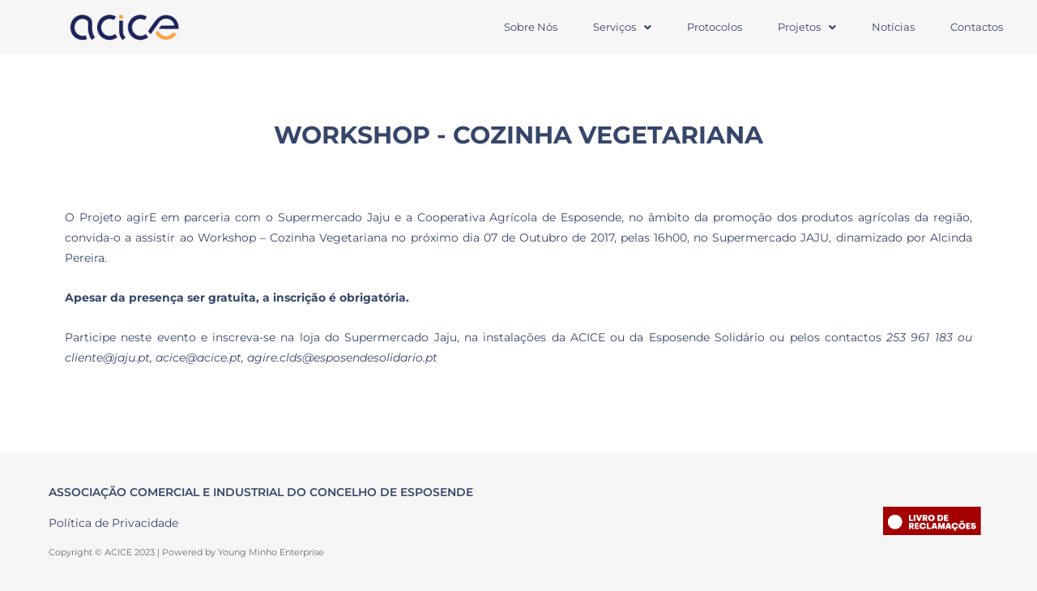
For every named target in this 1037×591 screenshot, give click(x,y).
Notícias (893, 26)
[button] (622, 27)
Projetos (807, 26)
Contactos (976, 26)
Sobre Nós (530, 26)
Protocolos (714, 26)
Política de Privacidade (113, 523)
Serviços (622, 26)
